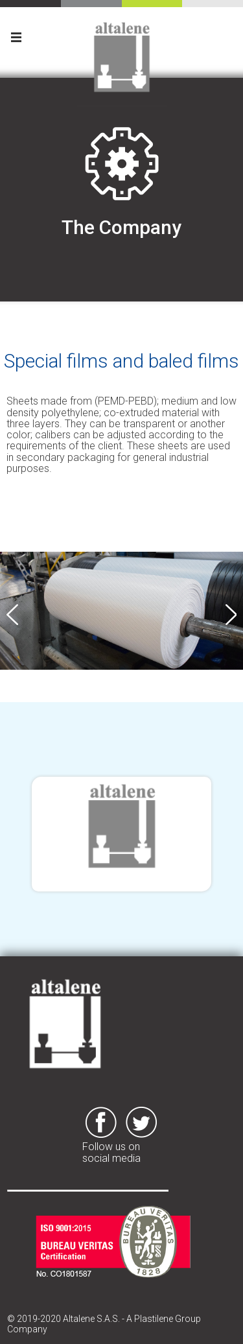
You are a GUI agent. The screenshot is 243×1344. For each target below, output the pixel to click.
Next (231, 614)
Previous (12, 614)
